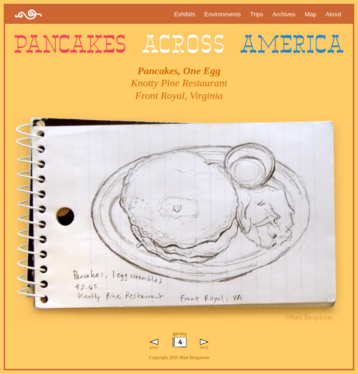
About (333, 14)
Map (311, 14)
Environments (222, 14)
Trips (256, 14)
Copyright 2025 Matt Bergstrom (179, 357)
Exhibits (184, 14)
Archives (284, 14)
